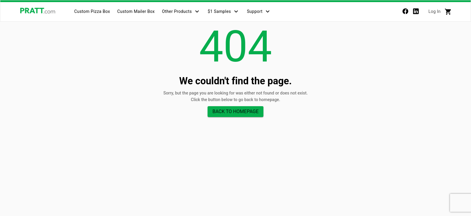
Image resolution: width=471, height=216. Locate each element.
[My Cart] (448, 11)
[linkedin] (416, 12)
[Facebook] (405, 12)
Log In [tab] (434, 11)
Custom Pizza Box (92, 11)
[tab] (92, 11)
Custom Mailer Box (136, 11)
